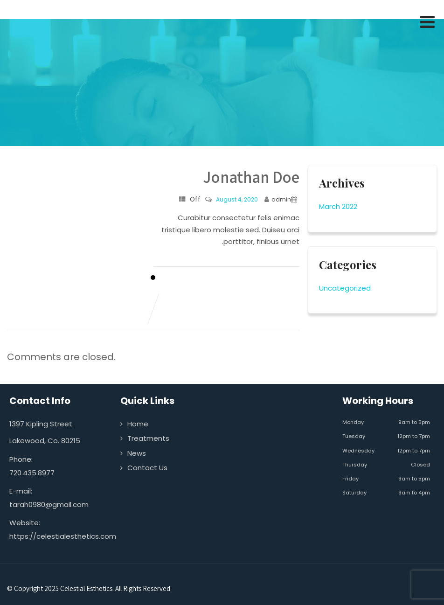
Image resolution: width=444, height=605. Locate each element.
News (136, 453)
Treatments (148, 438)
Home (137, 424)
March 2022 (338, 206)
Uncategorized (345, 288)
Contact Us (147, 468)
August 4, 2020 (237, 199)
